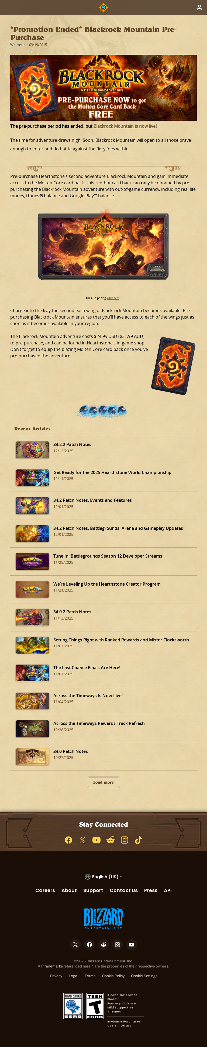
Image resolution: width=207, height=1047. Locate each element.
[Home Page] (103, 7)
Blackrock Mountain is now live (125, 126)
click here (113, 298)
